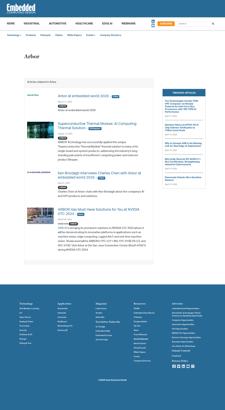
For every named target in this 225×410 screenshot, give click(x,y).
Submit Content (181, 350)
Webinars (128, 23)
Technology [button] (14, 35)
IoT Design (100, 327)
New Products (140, 343)
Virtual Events (140, 348)
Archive (99, 313)
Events (137, 356)
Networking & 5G (65, 326)
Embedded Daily (103, 331)
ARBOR (62, 228)
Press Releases (140, 334)
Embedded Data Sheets (144, 313)
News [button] (11, 23)
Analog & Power (26, 321)
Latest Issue (101, 308)
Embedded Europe (104, 335)
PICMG (137, 308)
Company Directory (110, 35)
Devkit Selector (141, 339)
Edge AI (107, 23)
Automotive (57, 23)
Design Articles (140, 321)
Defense (63, 330)
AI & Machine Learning (29, 308)
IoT (20, 313)
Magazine (101, 303)
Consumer (62, 317)
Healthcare (84, 23)
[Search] (193, 23)
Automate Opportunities (182, 342)
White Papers (74, 35)
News (136, 330)
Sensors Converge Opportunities (186, 337)
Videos (59, 35)
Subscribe (166, 24)
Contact (176, 355)
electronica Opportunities (183, 324)
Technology (26, 303)
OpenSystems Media (116, 380)
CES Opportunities (180, 329)
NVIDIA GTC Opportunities (183, 333)
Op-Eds (137, 326)
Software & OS (25, 334)
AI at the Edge (102, 340)
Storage (22, 339)
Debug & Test (25, 343)
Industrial (32, 23)
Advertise (177, 303)
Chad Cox (63, 224)
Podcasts (45, 35)
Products (31, 35)
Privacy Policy (180, 361)
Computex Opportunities (183, 320)
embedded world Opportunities (185, 308)
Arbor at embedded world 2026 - (88, 96)
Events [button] (91, 35)
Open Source (25, 317)
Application (64, 303)
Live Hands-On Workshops (183, 346)
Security (23, 330)
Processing (24, 326)
